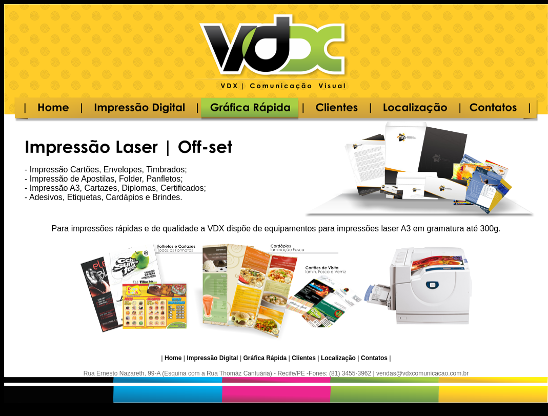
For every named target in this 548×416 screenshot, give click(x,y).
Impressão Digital (212, 358)
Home (173, 358)
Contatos (374, 358)
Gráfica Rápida (265, 358)
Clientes (304, 358)
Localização (338, 358)
